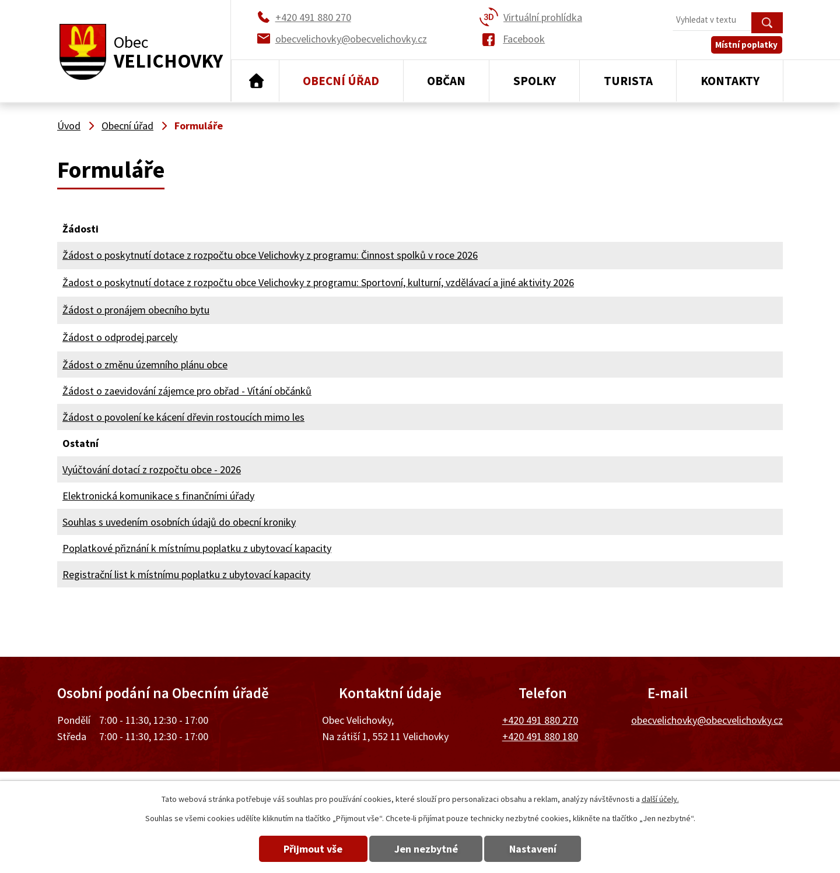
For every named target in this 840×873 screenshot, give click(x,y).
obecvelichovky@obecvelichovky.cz (707, 720)
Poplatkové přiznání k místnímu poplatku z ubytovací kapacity (196, 548)
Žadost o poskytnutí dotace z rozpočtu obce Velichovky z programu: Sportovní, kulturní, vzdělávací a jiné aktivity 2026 (318, 282)
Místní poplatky (747, 46)
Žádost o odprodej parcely (119, 337)
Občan (446, 81)
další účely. (660, 799)
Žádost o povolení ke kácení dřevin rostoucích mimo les (183, 417)
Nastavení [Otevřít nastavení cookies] (535, 849)
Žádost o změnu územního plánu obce (145, 364)
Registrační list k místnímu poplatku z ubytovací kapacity (186, 574)
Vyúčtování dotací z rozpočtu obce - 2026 (151, 469)
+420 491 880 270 (540, 720)
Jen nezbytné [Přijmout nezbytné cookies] (426, 849)
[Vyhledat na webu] (728, 20)
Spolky (534, 81)
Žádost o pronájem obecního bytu (135, 309)
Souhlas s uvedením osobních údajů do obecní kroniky (179, 522)
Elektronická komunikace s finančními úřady (158, 495)
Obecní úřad (341, 81)
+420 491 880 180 (540, 736)
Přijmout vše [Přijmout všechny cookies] (310, 849)
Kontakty (730, 81)
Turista (628, 81)
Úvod (255, 81)
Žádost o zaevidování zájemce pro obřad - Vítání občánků (187, 390)
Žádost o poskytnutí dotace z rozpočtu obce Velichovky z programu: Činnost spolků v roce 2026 (270, 255)
